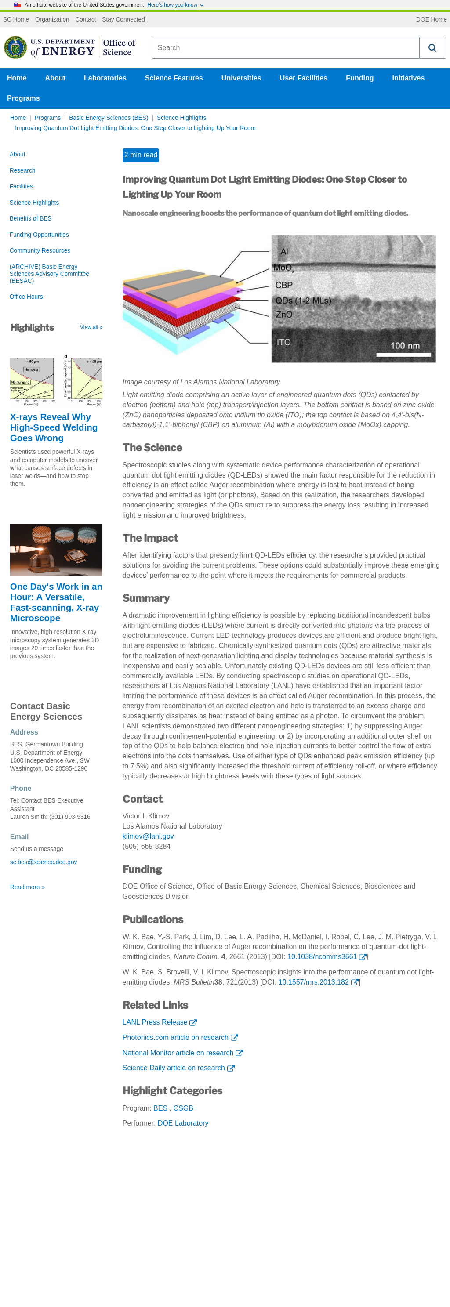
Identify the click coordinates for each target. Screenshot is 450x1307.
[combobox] (285, 47)
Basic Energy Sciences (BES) (109, 118)
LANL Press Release (155, 1022)
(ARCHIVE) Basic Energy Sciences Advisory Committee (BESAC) (49, 274)
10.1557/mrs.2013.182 (314, 982)
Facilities (21, 186)
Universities (241, 78)
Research (23, 170)
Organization (52, 20)
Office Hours (26, 296)
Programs (23, 98)
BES (160, 1108)
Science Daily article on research (174, 1068)
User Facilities (304, 78)
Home (16, 78)
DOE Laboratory (183, 1123)
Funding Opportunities (39, 235)
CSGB (183, 1108)
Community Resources (40, 250)
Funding (360, 78)
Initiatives (408, 78)
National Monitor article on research (178, 1053)
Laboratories (105, 78)
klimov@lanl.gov (148, 836)
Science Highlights (182, 118)
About (55, 78)
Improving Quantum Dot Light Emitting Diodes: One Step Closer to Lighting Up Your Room (135, 128)
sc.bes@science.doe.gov (43, 862)
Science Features (174, 78)
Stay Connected (123, 20)
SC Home (16, 20)
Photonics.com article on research (176, 1037)
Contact (85, 20)
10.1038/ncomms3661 (322, 956)
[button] (433, 48)
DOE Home (431, 20)
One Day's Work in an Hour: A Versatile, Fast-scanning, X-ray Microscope (56, 602)
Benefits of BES (31, 218)
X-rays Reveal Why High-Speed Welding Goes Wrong (54, 427)
